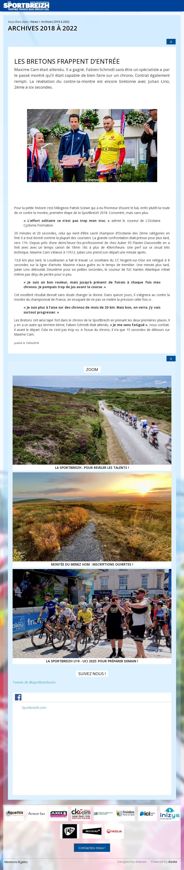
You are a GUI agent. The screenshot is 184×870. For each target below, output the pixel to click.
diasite (172, 861)
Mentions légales (16, 862)
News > (36, 22)
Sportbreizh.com (34, 707)
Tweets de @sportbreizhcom (34, 682)
